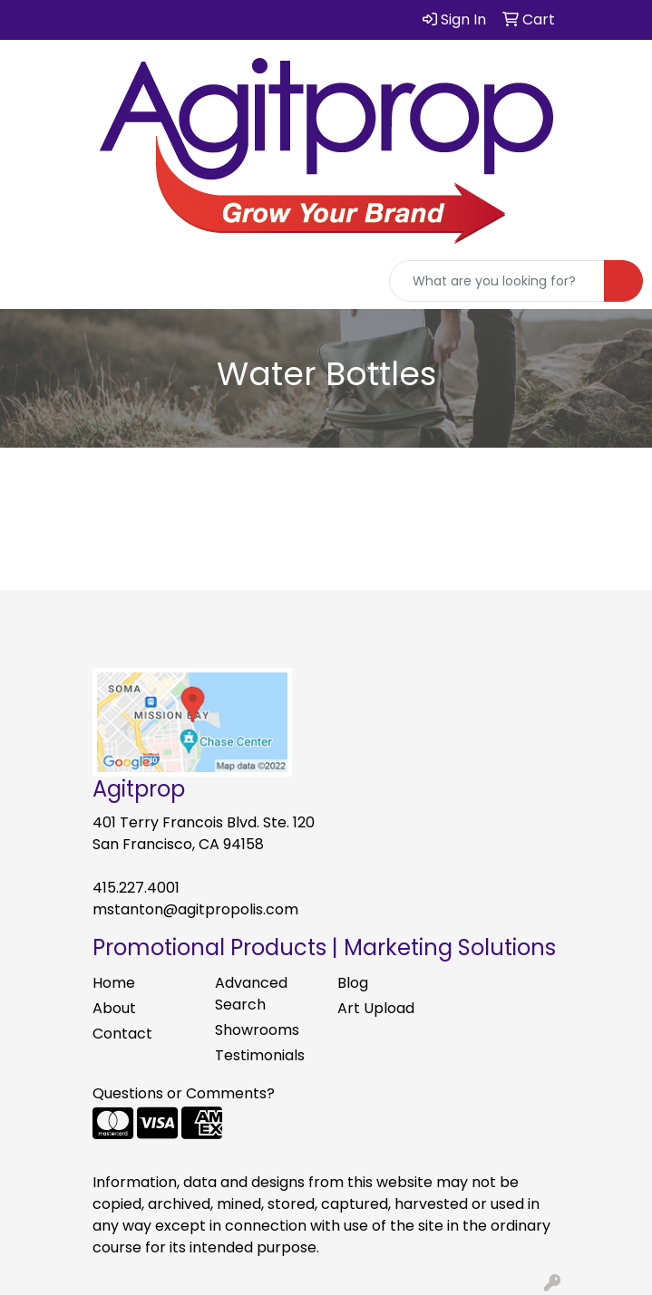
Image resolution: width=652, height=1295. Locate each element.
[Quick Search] (497, 281)
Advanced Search (251, 993)
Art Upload (375, 1008)
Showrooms (257, 1030)
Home (113, 982)
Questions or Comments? (183, 1093)
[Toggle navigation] (28, 281)
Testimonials (260, 1055)
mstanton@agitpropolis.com (195, 909)
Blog (352, 982)
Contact (122, 1033)
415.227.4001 (136, 887)
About (114, 1008)
